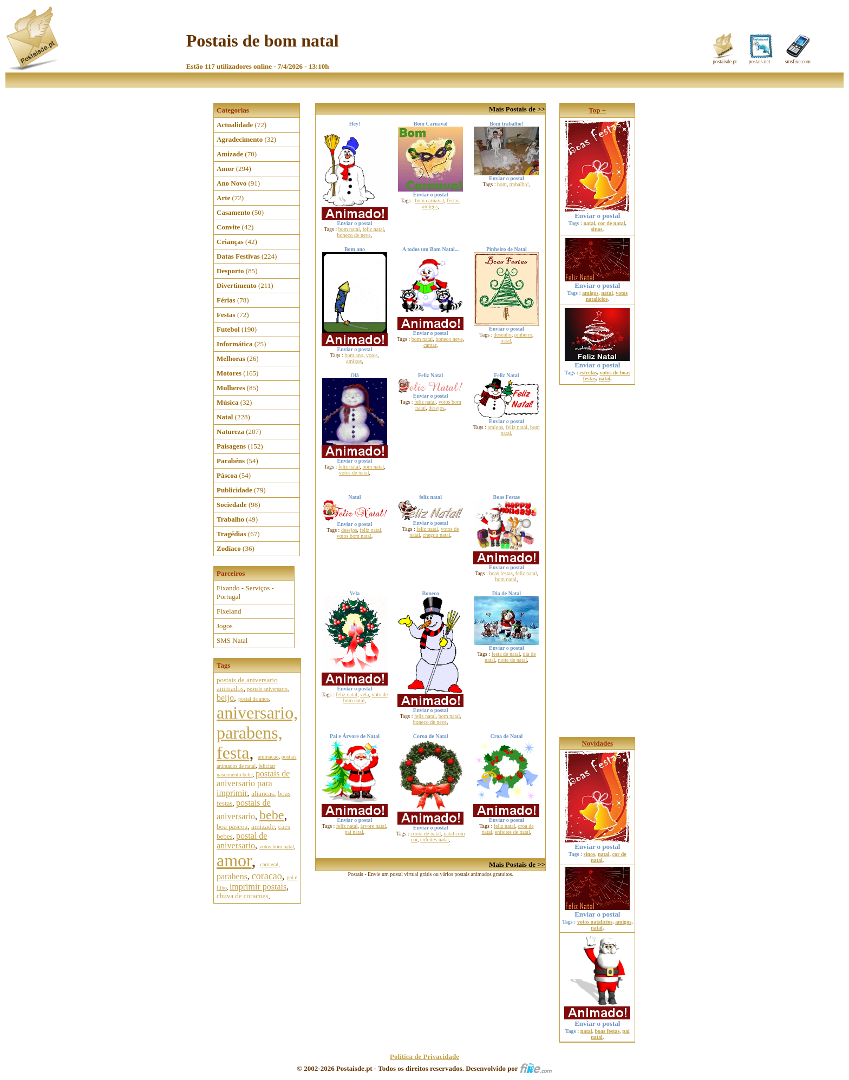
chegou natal (436, 535)
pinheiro (523, 335)
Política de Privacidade (424, 1056)
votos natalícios (607, 296)
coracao (267, 876)
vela (364, 694)
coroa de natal (425, 834)
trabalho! (519, 184)
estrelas (588, 373)
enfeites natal (434, 839)
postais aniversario (267, 689)
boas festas (501, 573)
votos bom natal (276, 846)
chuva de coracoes (242, 896)
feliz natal (373, 229)
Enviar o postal (597, 212)
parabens (232, 876)
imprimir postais (258, 886)
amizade (263, 826)
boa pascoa (232, 826)
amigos (429, 206)
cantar (429, 345)
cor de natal (611, 223)
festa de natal (506, 654)
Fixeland (229, 611)
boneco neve (448, 339)
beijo (225, 697)
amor (234, 860)
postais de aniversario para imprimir (253, 783)
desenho (503, 335)
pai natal (354, 832)
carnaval (269, 864)
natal (505, 341)
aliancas (262, 793)
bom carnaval (429, 200)
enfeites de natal (512, 832)
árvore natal (373, 826)
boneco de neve (354, 235)
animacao (268, 757)
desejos (436, 408)
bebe (271, 815)
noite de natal (512, 660)
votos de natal (354, 473)
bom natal (349, 229)
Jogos (225, 626)
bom (502, 184)
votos (372, 355)
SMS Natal (232, 640)
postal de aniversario (242, 840)
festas (453, 200)
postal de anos (253, 699)
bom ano (353, 355)
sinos (596, 229)
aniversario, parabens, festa (257, 732)
